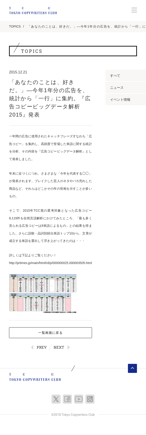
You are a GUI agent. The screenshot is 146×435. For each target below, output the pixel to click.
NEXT (59, 347)
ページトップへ (132, 368)
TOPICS (15, 26)
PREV (42, 347)
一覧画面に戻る (50, 332)
